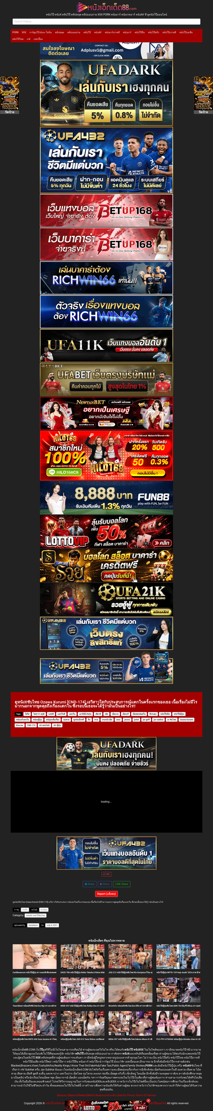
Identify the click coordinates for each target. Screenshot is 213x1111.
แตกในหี (61, 714)
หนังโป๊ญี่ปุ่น (179, 714)
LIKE (106, 874)
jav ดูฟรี (146, 720)
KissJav (19, 725)
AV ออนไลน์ (44, 725)
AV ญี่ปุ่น (57, 725)
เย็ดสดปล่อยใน (139, 714)
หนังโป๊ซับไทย (39, 915)
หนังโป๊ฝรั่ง (153, 32)
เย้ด (106, 714)
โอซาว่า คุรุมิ (38, 714)
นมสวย (66, 720)
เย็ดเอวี (125, 714)
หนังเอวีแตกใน (22, 720)
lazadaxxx (33, 925)
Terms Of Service (146, 1095)
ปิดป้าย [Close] (9, 112)
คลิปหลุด (59, 32)
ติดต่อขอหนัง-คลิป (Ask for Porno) (115, 1095)
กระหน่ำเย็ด (107, 720)
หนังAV (97, 32)
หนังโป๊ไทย (17, 39)
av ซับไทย (171, 720)
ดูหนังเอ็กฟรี (78, 720)
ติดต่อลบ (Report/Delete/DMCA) (76, 1095)
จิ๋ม (89, 720)
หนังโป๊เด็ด (165, 714)
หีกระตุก (152, 714)
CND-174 (31, 725)
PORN (15, 32)
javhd (136, 720)
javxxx (127, 720)
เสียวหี (98, 714)
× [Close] (148, 1100)
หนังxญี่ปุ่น (37, 720)
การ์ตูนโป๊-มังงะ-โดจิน (40, 32)
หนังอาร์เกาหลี (112, 32)
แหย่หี (51, 714)
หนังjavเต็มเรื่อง (52, 720)
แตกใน (72, 714)
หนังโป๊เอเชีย (186, 32)
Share (89, 884)
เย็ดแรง (115, 714)
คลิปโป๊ (87, 32)
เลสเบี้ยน (38, 39)
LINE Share (121, 884)
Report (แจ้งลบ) (106, 893)
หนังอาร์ (127, 32)
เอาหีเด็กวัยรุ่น (85, 714)
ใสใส (27, 714)
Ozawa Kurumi (186, 720)
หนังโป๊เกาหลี (169, 32)
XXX (24, 32)
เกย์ (28, 39)
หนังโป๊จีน (140, 32)
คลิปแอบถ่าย (73, 32)
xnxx (118, 720)
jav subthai (158, 720)
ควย (96, 720)
